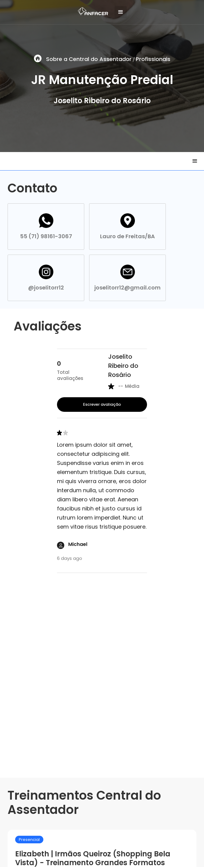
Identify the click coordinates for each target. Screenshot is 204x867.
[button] (121, 12)
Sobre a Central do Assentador (89, 59)
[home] (91, 10)
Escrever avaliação (102, 404)
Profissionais (153, 59)
